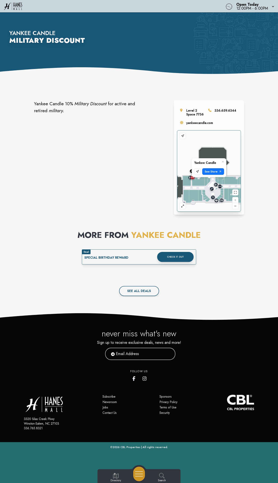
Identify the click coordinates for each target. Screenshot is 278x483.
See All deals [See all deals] (139, 291)
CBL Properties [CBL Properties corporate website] (130, 447)
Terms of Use (167, 407)
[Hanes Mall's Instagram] (145, 378)
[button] (254, 6)
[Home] (105, 6)
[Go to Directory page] (116, 477)
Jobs (105, 407)
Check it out (175, 257)
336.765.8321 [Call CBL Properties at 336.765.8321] (33, 428)
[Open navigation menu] (139, 474)
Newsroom (110, 402)
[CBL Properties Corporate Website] (227, 402)
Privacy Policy (168, 402)
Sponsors (165, 396)
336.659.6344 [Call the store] (225, 110)
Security (164, 413)
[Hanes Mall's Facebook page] (135, 378)
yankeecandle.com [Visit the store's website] (199, 123)
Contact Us (110, 413)
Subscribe (109, 396)
